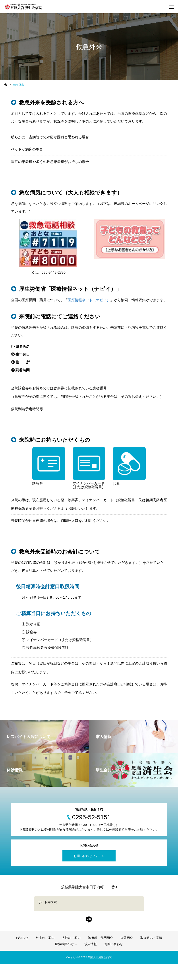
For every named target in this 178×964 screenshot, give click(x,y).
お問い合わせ (113, 944)
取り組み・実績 (151, 938)
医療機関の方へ (66, 944)
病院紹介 (126, 938)
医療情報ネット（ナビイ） (89, 300)
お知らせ (22, 938)
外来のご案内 (45, 938)
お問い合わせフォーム (89, 856)
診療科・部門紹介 (100, 938)
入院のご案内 (71, 938)
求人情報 (90, 944)
